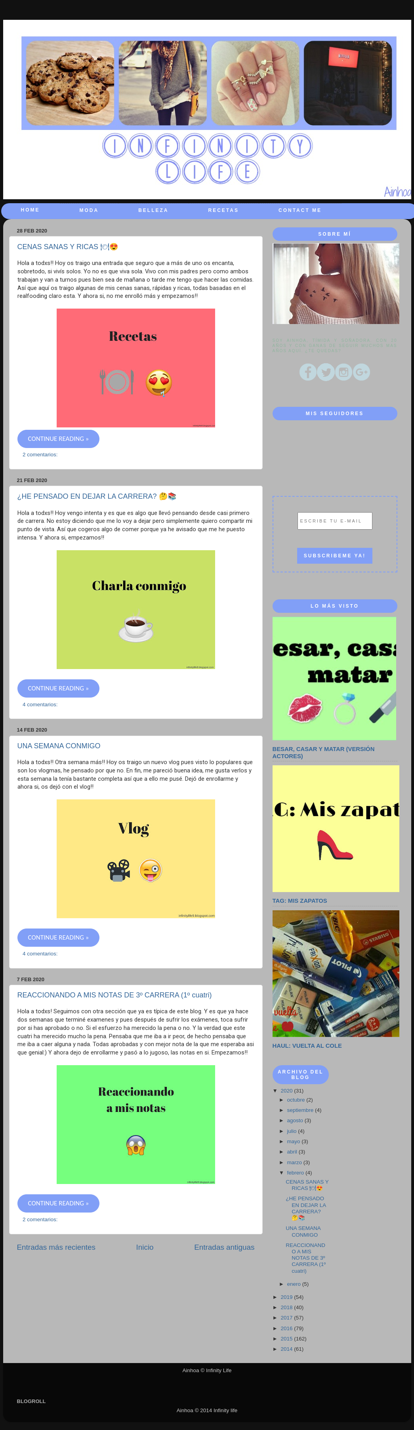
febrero (296, 1173)
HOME (30, 210)
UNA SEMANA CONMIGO (59, 746)
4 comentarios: (41, 704)
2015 (287, 1339)
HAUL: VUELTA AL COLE (307, 1046)
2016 (287, 1328)
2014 (287, 1349)
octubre (297, 1100)
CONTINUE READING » (58, 439)
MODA (89, 210)
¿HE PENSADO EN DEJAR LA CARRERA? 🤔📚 (96, 496)
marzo (295, 1162)
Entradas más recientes (56, 1247)
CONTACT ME (300, 210)
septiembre (301, 1110)
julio (292, 1131)
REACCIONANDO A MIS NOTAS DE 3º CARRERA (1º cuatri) (114, 995)
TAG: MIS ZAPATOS (300, 901)
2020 (287, 1091)
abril (293, 1152)
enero (294, 1284)
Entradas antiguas (224, 1247)
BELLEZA (153, 210)
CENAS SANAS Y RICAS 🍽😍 (67, 247)
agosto (296, 1120)
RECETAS (223, 210)
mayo (294, 1141)
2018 (287, 1307)
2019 (287, 1297)
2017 (287, 1318)
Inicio (145, 1247)
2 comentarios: (41, 455)
